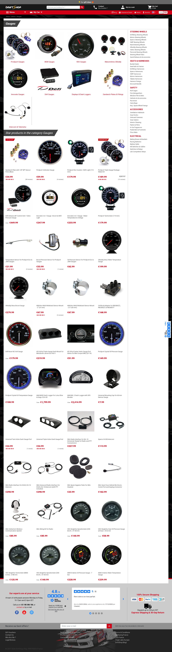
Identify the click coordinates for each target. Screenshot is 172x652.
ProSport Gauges (17, 62)
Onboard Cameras (136, 117)
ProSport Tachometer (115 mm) (109, 216)
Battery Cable (134, 144)
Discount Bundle (135, 84)
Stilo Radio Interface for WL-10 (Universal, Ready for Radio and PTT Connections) (79, 441)
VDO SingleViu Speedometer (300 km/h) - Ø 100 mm (47, 573)
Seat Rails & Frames (137, 66)
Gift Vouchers (10, 632)
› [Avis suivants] (123, 598)
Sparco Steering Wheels (138, 40)
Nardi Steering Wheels (137, 45)
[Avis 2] (93, 613)
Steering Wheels (138, 32)
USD (161, 12)
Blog (114, 12)
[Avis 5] (102, 613)
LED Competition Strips (138, 152)
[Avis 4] (99, 613)
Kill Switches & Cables (137, 147)
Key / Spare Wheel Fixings (139, 105)
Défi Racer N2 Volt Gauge (14, 351)
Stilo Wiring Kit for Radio (44, 529)
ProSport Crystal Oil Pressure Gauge (110, 351)
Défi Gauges (49, 94)
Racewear (133, 101)
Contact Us (9, 635)
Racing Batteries (135, 142)
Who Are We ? (10, 637)
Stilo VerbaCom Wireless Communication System (13, 530)
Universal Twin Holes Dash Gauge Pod (18, 439)
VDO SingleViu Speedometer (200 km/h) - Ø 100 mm (78, 530)
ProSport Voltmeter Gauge (45, 170)
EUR (165, 12)
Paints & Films (135, 125)
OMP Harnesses (135, 74)
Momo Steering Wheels (138, 37)
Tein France (119, 637)
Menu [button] (10, 12)
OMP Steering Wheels (137, 42)
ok (109, 626)
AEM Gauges (49, 62)
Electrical (135, 136)
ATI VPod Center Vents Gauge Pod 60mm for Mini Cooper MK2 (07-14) (79, 352)
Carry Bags (133, 103)
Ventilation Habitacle (137, 112)
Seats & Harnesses (139, 61)
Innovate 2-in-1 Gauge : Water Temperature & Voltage (77, 217)
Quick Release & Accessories (140, 57)
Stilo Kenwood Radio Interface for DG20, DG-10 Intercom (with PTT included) (48, 487)
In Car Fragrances (136, 127)
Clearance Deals (125, 12)
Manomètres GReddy (113, 62)
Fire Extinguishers (136, 93)
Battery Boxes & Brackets (138, 139)
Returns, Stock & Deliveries (70, 632)
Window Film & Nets (137, 96)
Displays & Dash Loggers (81, 94)
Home (8, 16)
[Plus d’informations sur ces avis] (65, 606)
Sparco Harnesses (136, 71)
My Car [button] (35, 12)
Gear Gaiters (134, 120)
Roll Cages (133, 91)
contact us (20, 607)
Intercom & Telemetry (17, 127)
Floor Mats (133, 132)
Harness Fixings (135, 81)
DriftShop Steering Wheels (139, 35)
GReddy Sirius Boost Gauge (14, 305)
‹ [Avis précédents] (67, 598)
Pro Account (65, 635)
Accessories (136, 109)
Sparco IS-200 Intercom (106, 439)
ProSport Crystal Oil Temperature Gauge (18, 395)
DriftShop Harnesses (137, 69)
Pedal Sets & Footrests (138, 130)
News (137, 12)
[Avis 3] (96, 613)
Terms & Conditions (122, 632)
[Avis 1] (90, 613)
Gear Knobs (134, 115)
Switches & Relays (136, 149)
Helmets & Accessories (138, 98)
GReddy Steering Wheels (138, 47)
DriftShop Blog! (121, 642)
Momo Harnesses (136, 76)
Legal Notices (10, 640)
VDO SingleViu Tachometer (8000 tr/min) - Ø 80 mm (16, 573)
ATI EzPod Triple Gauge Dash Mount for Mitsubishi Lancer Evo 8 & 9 (49, 352)
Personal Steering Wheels (138, 52)
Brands (146, 12)
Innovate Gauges (17, 94)
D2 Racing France (121, 635)
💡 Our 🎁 (86, 2)
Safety (133, 88)
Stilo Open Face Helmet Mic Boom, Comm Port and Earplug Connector (110, 486)
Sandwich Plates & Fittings (113, 94)
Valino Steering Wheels (138, 50)
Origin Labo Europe (122, 640)
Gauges (19, 16)
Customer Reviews (67, 637)
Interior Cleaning (135, 122)
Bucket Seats (134, 64)
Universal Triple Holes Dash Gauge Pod (49, 439)
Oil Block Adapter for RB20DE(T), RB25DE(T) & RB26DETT (109, 306)
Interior (13, 16)
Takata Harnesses (136, 79)
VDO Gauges (81, 62)
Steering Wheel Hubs (137, 54)
